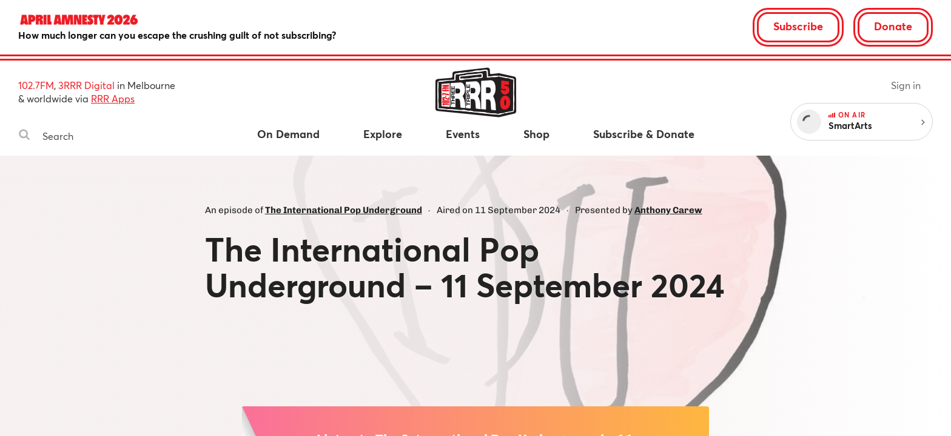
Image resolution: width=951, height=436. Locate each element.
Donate (893, 26)
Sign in (906, 85)
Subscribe (798, 26)
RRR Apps (113, 98)
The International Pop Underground (343, 210)
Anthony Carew (668, 210)
